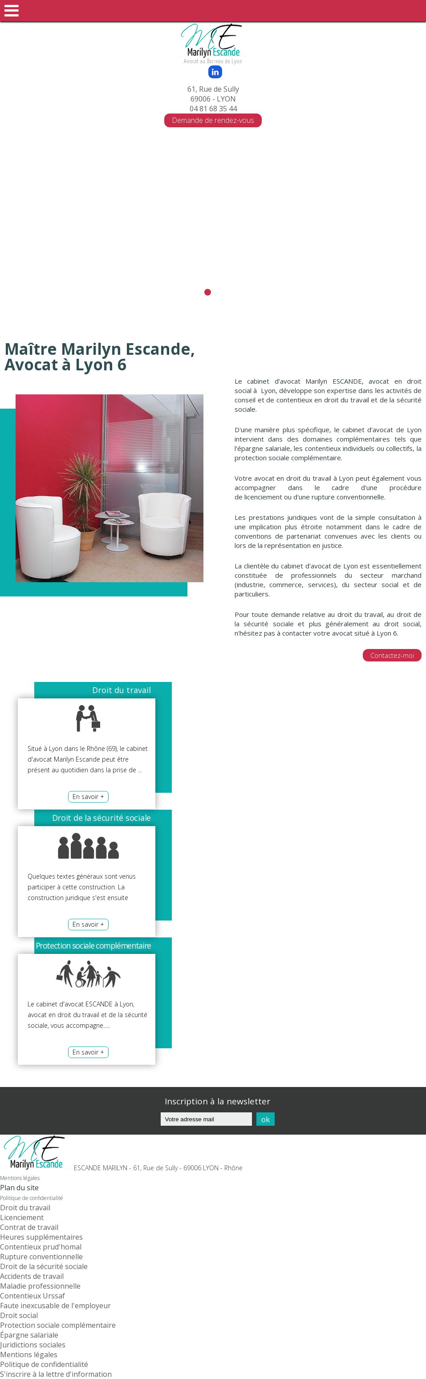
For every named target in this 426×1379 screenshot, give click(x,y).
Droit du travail (25, 1208)
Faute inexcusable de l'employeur (55, 1305)
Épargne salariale (29, 1335)
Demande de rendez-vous (213, 120)
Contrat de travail (29, 1227)
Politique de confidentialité (31, 1198)
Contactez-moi (392, 655)
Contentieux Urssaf (32, 1296)
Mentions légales (20, 1178)
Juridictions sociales (32, 1345)
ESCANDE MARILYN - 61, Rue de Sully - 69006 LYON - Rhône (158, 1168)
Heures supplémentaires (41, 1237)
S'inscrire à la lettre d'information (56, 1374)
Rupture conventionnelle (41, 1256)
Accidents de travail (32, 1276)
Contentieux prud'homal (40, 1247)
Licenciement (22, 1217)
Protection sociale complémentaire (58, 1325)
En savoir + (88, 796)
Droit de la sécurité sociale (44, 1266)
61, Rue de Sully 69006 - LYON (213, 94)
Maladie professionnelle (40, 1286)
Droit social (19, 1315)
